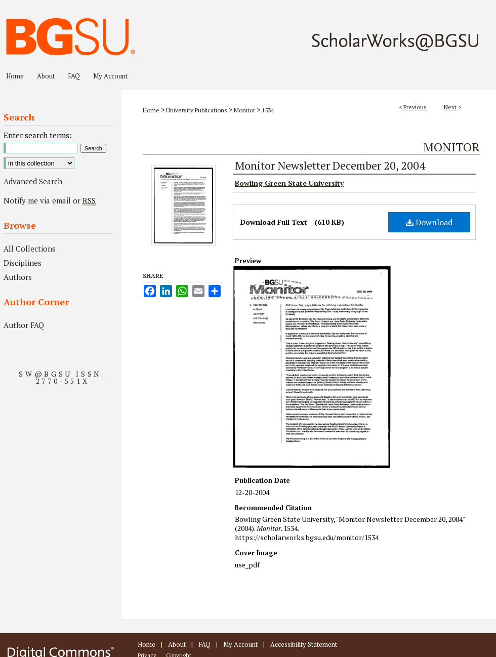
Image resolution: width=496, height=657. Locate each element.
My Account (240, 644)
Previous (415, 107)
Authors (18, 277)
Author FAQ (24, 325)
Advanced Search (33, 181)
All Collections (30, 248)
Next (450, 107)
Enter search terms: (38, 135)
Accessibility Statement (303, 644)
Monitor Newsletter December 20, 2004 (330, 165)
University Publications (196, 110)
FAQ (204, 644)
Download (429, 222)
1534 (268, 110)
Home (151, 110)
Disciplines (23, 263)
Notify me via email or (50, 200)
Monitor (244, 110)
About (177, 644)
